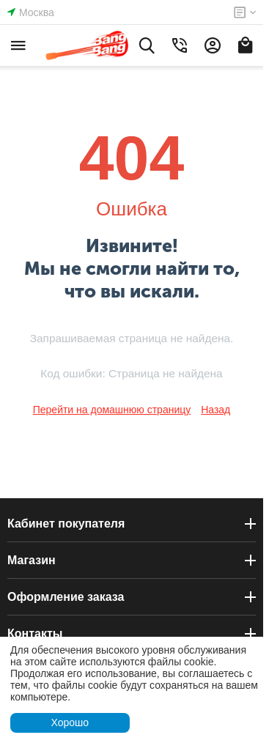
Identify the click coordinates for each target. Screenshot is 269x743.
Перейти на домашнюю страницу (112, 409)
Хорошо (70, 722)
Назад (215, 409)
